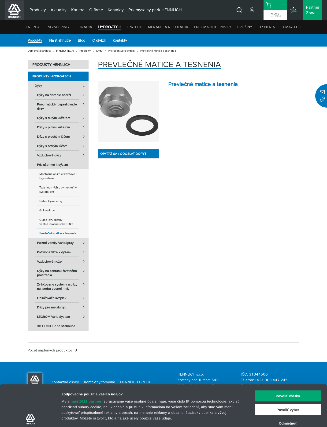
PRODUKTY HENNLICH (51, 64)
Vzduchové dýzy (63, 155)
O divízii (99, 40)
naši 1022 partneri (87, 360)
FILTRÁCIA (83, 27)
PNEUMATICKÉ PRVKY (212, 27)
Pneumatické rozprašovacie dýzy (63, 105)
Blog (81, 40)
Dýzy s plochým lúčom (63, 136)
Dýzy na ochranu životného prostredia (63, 271)
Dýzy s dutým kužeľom (63, 118)
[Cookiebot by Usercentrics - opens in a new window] (30, 417)
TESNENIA (266, 27)
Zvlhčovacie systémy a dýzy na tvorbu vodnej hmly (63, 285)
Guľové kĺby (47, 210)
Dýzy (99, 50)
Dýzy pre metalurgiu (63, 307)
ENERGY (33, 27)
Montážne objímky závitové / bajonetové (58, 176)
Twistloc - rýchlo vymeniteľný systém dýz (58, 189)
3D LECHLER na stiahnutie (56, 326)
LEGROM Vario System (63, 316)
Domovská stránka (39, 50)
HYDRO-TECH (109, 27)
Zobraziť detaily (244, 418)
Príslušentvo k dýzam (121, 50)
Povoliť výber (288, 368)
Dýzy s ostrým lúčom (63, 146)
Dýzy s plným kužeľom (63, 127)
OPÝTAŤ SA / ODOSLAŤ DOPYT (123, 154)
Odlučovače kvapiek (63, 298)
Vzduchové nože (63, 261)
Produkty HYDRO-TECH (51, 76)
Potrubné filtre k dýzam (63, 252)
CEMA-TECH (291, 27)
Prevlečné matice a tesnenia (57, 233)
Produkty (35, 40)
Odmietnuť (288, 382)
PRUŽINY (244, 27)
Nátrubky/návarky (51, 201)
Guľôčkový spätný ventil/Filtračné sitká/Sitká (56, 222)
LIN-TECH (134, 27)
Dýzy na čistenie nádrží (63, 95)
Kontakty (120, 40)
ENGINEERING (57, 27)
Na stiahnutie (60, 40)
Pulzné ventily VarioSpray (63, 242)
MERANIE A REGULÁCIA (168, 27)
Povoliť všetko (288, 355)
